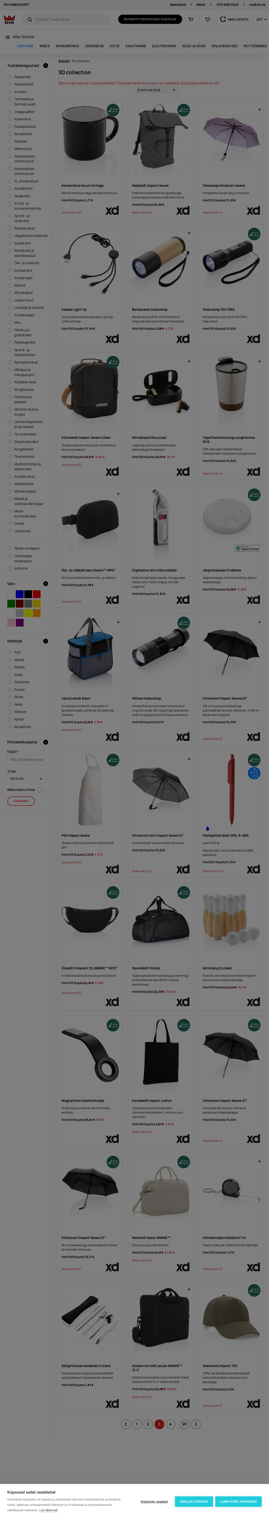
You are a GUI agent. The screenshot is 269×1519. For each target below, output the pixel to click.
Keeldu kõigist (194, 1501)
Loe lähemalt (48, 1510)
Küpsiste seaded (153, 1501)
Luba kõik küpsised (238, 1501)
